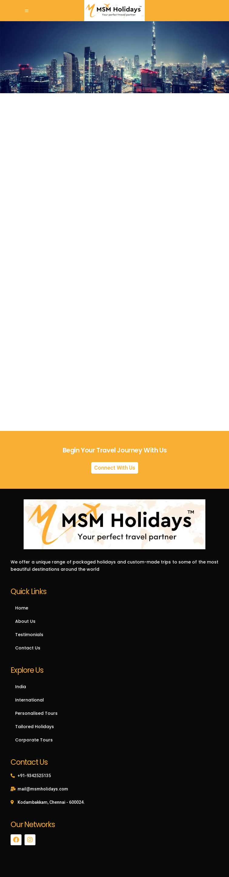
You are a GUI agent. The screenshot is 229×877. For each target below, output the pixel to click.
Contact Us (27, 648)
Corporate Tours (34, 740)
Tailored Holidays (34, 727)
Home (21, 608)
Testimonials (29, 635)
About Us (25, 621)
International (29, 700)
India (20, 687)
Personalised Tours (36, 713)
